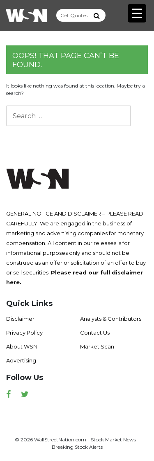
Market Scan (97, 346)
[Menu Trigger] (137, 13)
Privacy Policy (24, 332)
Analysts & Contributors (110, 318)
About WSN (21, 346)
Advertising (21, 360)
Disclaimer (20, 318)
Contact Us (95, 332)
